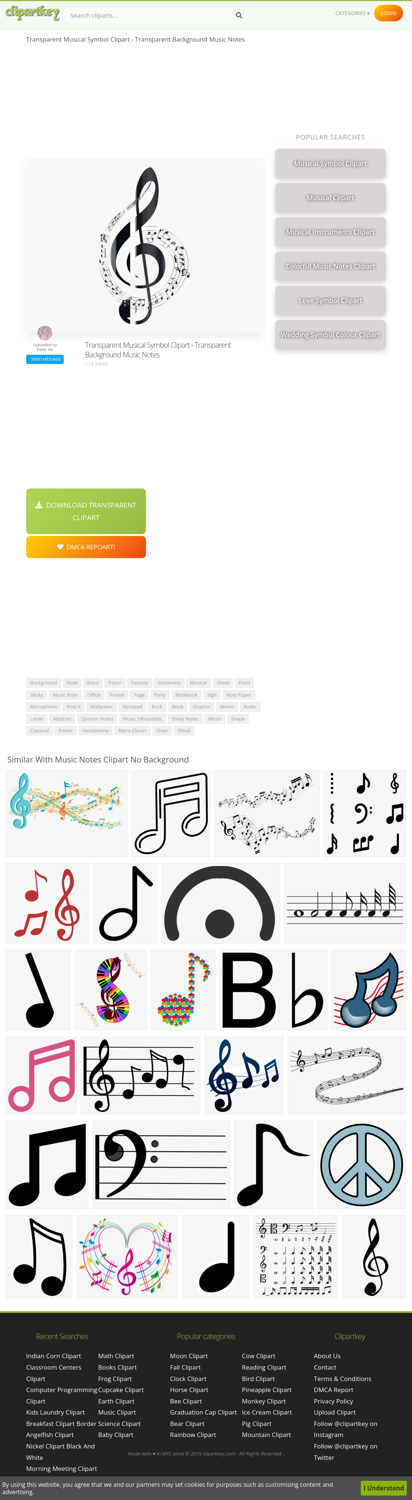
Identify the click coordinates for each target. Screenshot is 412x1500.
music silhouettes (142, 718)
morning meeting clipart (61, 1468)
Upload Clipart (335, 1412)
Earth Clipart (116, 1401)
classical (39, 730)
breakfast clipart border (61, 1423)
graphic (201, 706)
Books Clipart (117, 1367)
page (139, 694)
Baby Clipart (115, 1434)
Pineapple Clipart (267, 1389)
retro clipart (132, 730)
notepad (132, 706)
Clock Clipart (188, 1378)
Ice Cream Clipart (267, 1412)
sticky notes (185, 718)
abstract (62, 718)
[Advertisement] (144, 103)
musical (198, 682)
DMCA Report (333, 1389)
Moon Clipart (189, 1356)
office (94, 694)
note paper (239, 694)
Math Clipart (116, 1356)
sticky (36, 694)
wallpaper (101, 706)
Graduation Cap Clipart (203, 1412)
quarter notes (97, 718)
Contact (325, 1367)
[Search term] (156, 15)
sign (211, 694)
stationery (169, 682)
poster (66, 730)
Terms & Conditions (342, 1378)
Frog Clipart (115, 1378)
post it (74, 706)
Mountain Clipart (266, 1434)
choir (162, 730)
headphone (96, 730)
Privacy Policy (333, 1401)
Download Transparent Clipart (85, 511)
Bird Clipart (258, 1378)
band (93, 682)
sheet (223, 682)
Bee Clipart (186, 1401)
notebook (186, 694)
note (72, 682)
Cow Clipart (259, 1356)
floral (184, 730)
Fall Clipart (185, 1367)
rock (157, 706)
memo (227, 706)
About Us (327, 1356)
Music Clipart (117, 1412)
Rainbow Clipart (193, 1434)
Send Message (45, 359)
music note (65, 694)
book (178, 706)
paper (115, 682)
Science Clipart (119, 1423)
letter (36, 718)
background (43, 682)
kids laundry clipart (55, 1412)
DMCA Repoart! (86, 547)
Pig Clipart (257, 1423)
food (244, 682)
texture (139, 682)
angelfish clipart (50, 1434)
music (214, 718)
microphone (43, 706)
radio (250, 706)
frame (117, 694)
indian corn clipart (53, 1356)
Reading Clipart (264, 1367)
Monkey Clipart (264, 1401)
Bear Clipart (187, 1423)
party (160, 694)
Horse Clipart (189, 1389)
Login (389, 13)
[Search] (239, 15)
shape (238, 718)
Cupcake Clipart (121, 1389)
